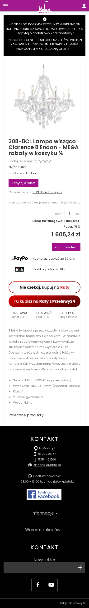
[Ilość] (69, 213)
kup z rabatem (66, 247)
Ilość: (59, 214)
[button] (21, 314)
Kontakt (44, 547)
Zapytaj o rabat (23, 183)
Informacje (44, 513)
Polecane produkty (26, 415)
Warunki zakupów (44, 530)
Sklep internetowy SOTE (74, 603)
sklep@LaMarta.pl (47, 465)
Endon (31, 173)
